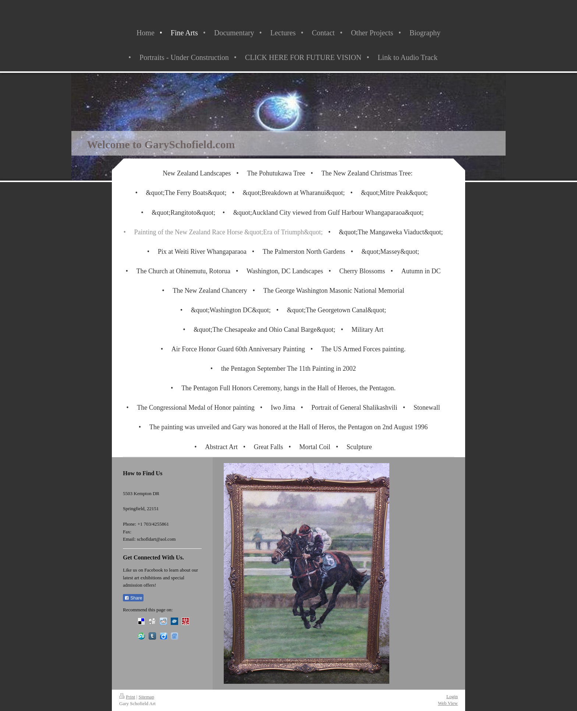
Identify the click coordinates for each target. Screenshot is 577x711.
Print (127, 697)
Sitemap (146, 697)
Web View (448, 703)
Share (133, 598)
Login (452, 696)
